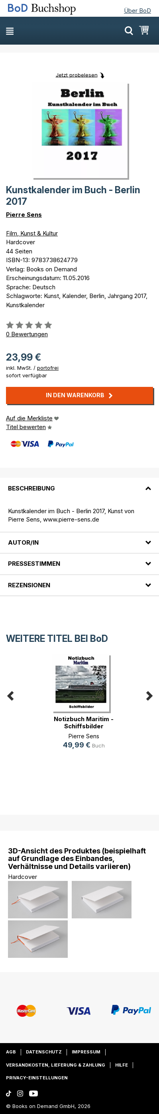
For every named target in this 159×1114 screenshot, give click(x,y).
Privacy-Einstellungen (37, 1078)
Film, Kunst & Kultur (32, 233)
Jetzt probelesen (77, 74)
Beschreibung (31, 488)
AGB (11, 1052)
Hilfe (121, 1065)
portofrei (48, 368)
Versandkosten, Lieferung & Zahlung (55, 1065)
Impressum (86, 1052)
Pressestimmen (34, 563)
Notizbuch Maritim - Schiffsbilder (84, 722)
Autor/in (23, 542)
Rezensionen (29, 585)
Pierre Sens (24, 214)
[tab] (79, 483)
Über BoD (137, 10)
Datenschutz (44, 1052)
